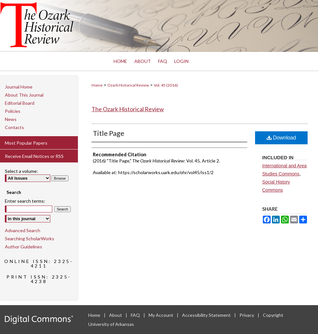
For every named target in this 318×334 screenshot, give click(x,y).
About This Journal (24, 95)
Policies (12, 111)
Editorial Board (19, 103)
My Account (161, 315)
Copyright (273, 315)
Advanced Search (22, 230)
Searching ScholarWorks (29, 238)
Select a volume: (21, 171)
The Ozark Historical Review (128, 109)
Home (97, 85)
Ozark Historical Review (128, 85)
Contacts (14, 127)
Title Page (108, 133)
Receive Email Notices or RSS (34, 156)
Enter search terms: (25, 201)
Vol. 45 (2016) (166, 85)
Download (281, 137)
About (116, 315)
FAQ (136, 315)
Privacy (247, 315)
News (11, 119)
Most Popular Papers (26, 143)
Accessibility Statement (207, 315)
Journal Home (18, 86)
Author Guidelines (23, 246)
